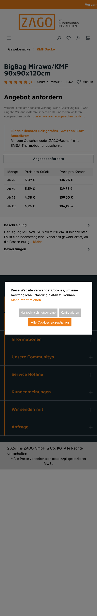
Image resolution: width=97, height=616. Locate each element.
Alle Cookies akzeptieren (50, 322)
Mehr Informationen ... (27, 300)
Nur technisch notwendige (38, 312)
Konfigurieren (70, 312)
